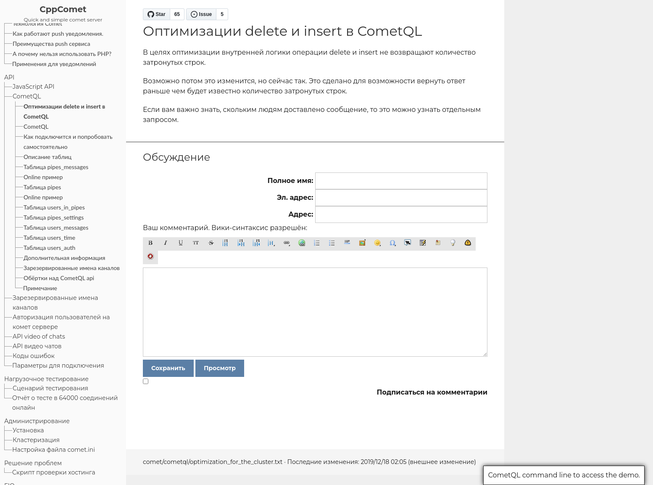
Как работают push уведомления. (58, 33)
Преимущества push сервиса (51, 43)
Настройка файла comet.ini (53, 449)
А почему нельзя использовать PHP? (62, 53)
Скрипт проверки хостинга (53, 472)
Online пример (43, 176)
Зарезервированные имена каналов (72, 267)
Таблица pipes (42, 187)
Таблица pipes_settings (54, 217)
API (9, 77)
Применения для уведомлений (54, 63)
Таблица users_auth (49, 247)
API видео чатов (37, 346)
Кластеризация (36, 440)
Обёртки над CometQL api (59, 277)
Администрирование (37, 421)
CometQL (27, 96)
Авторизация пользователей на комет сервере (61, 322)
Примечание (40, 288)
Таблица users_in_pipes (54, 207)
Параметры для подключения (58, 365)
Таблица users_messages (56, 227)
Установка (28, 430)
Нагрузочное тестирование (46, 379)
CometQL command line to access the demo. (564, 475)
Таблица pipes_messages (56, 166)
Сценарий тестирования (50, 388)
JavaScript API (34, 86)
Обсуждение (176, 157)
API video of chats (39, 336)
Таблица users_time (49, 237)
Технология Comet (37, 23)
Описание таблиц (47, 156)
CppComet (63, 9)
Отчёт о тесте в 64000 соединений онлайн (65, 402)
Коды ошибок (34, 356)
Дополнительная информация (64, 257)
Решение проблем (33, 463)
